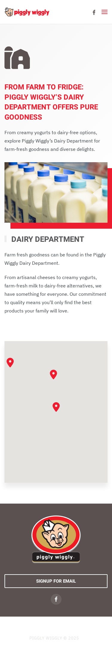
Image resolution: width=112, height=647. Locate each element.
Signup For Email (56, 581)
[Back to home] (26, 12)
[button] (105, 12)
